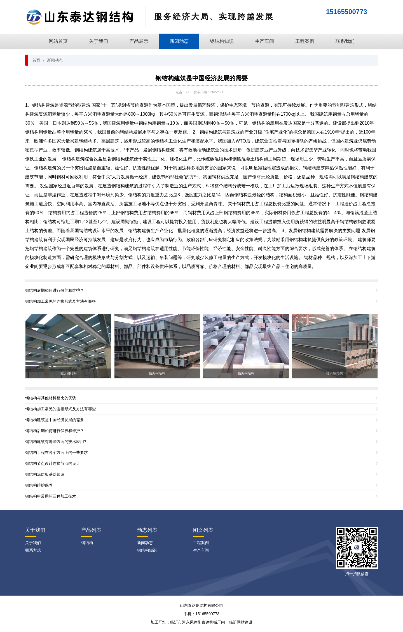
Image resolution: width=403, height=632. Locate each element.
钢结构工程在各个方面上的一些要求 (56, 452)
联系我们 (345, 41)
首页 (36, 60)
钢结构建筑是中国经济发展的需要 (201, 78)
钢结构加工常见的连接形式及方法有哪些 (60, 301)
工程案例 (304, 41)
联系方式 (33, 550)
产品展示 (138, 41)
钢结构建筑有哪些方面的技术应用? (55, 441)
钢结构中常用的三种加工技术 (50, 496)
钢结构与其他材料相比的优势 (50, 398)
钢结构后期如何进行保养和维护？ (54, 290)
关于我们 (98, 41)
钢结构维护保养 (39, 485)
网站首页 (58, 41)
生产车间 (264, 41)
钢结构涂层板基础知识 (44, 474)
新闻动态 (179, 41)
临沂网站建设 (240, 622)
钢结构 (87, 542)
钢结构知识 (222, 41)
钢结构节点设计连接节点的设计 (52, 463)
